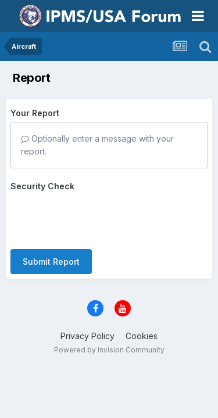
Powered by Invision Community (109, 349)
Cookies (142, 336)
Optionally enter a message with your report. (97, 145)
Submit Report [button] (51, 261)
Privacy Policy (87, 336)
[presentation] (98, 217)
